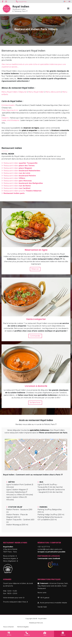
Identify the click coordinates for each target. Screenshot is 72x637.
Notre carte (42, 593)
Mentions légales (9, 558)
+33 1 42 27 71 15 (44, 547)
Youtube (9, 1)
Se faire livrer (35, 403)
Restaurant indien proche (22, 191)
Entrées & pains (8, 105)
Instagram (6, 1)
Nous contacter (9, 556)
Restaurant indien (20, 163)
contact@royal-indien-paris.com (50, 549)
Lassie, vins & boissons (10, 120)
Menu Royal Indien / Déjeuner (14, 92)
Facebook (3, 1)
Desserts (5, 118)
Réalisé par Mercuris (36, 623)
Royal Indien (20, 6)
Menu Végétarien (9, 561)
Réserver (35, 269)
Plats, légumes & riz (10, 110)
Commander (35, 336)
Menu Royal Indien (36, 92)
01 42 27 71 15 (22, 2)
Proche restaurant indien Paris (14, 602)
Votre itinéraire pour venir (13, 598)
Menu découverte (53, 92)
